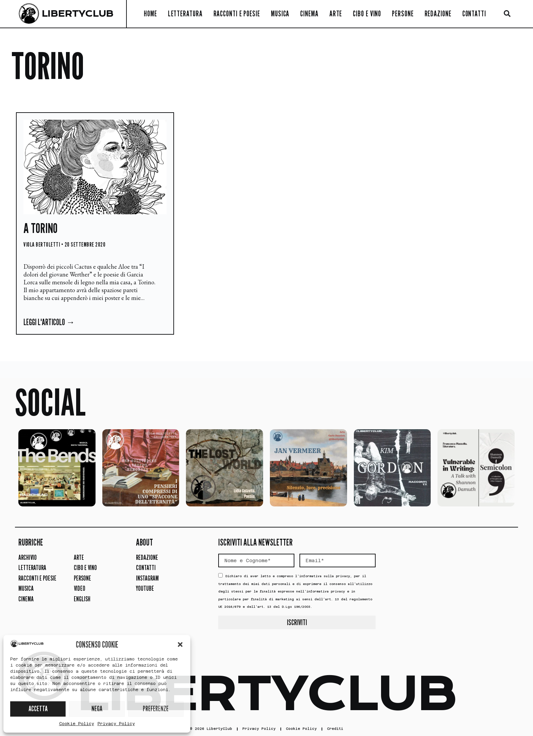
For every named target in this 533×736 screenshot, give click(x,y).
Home (150, 13)
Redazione (438, 13)
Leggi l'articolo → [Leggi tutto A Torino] (49, 322)
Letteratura (185, 13)
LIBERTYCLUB (77, 14)
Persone (402, 13)
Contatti (474, 13)
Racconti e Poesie (236, 13)
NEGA (96, 708)
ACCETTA (38, 708)
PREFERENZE (156, 708)
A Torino (40, 228)
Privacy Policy (116, 723)
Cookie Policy (76, 723)
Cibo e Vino (367, 13)
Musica (280, 13)
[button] (180, 644)
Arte (335, 13)
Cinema (309, 13)
